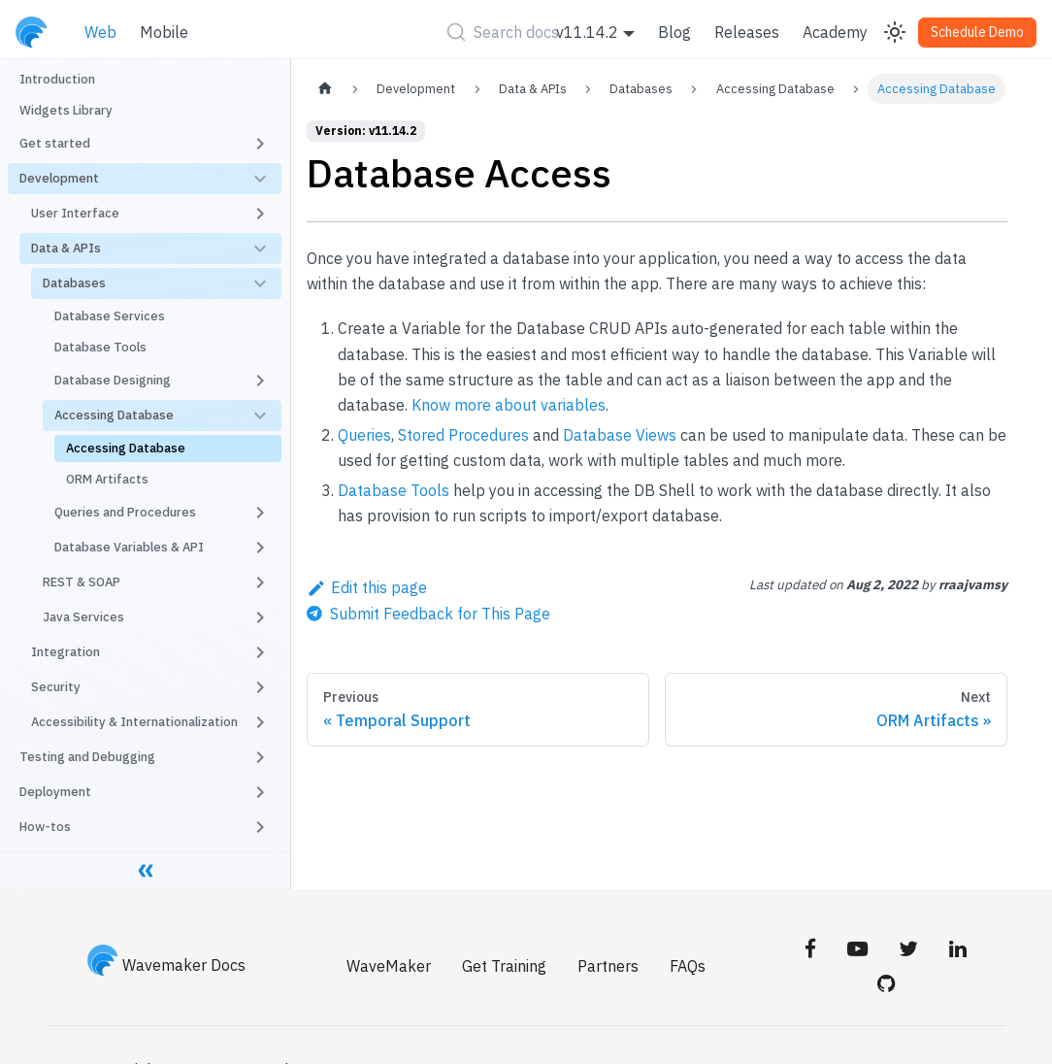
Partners (608, 966)
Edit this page (367, 587)
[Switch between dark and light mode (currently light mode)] (894, 32)
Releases (746, 32)
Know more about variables (508, 405)
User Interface (75, 213)
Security (56, 687)
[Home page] (325, 89)
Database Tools (100, 347)
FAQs (688, 966)
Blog (674, 32)
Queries (364, 435)
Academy (835, 32)
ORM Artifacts (107, 479)
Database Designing (112, 380)
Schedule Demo (977, 32)
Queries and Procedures (125, 512)
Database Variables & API (129, 547)
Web (100, 32)
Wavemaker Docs (167, 965)
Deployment (55, 791)
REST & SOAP (81, 582)
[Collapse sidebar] (145, 869)
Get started (54, 143)
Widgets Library (66, 110)
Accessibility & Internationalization (134, 722)
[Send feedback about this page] (428, 613)
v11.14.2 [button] (587, 32)
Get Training (504, 966)
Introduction (57, 79)
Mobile (164, 32)
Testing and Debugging (87, 756)
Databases (74, 283)
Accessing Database (114, 415)
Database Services (109, 316)
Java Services (83, 617)
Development (59, 178)
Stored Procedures (463, 435)
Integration (65, 652)
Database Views (619, 435)
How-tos (45, 826)
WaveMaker (388, 966)
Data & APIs (66, 248)
